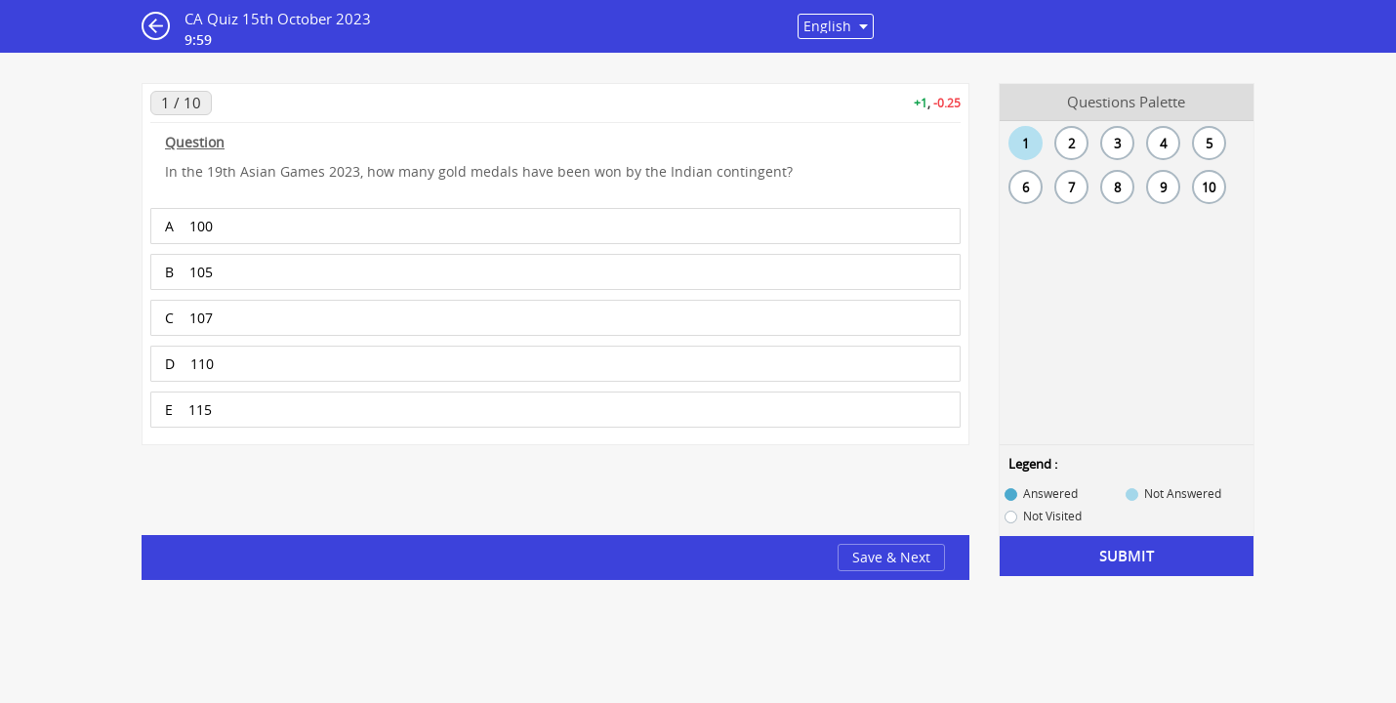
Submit (1126, 556)
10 (1208, 187)
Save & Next (891, 557)
